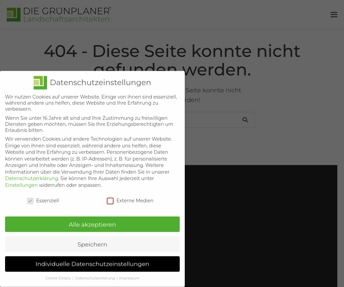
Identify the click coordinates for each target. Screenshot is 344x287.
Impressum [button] (129, 272)
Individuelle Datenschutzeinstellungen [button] (92, 257)
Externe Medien (130, 194)
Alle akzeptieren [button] (92, 218)
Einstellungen (21, 179)
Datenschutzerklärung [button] (95, 272)
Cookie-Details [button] (58, 272)
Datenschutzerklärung (31, 172)
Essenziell (43, 194)
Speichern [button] (93, 238)
